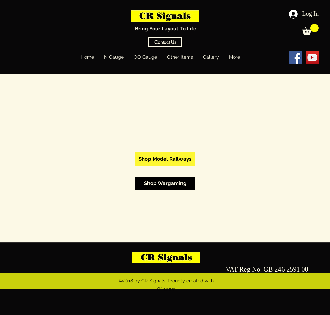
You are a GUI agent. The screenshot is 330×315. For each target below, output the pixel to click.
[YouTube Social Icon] (312, 57)
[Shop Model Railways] (165, 159)
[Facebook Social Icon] (295, 57)
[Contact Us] (165, 42)
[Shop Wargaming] (165, 183)
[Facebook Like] (269, 57)
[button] (310, 29)
